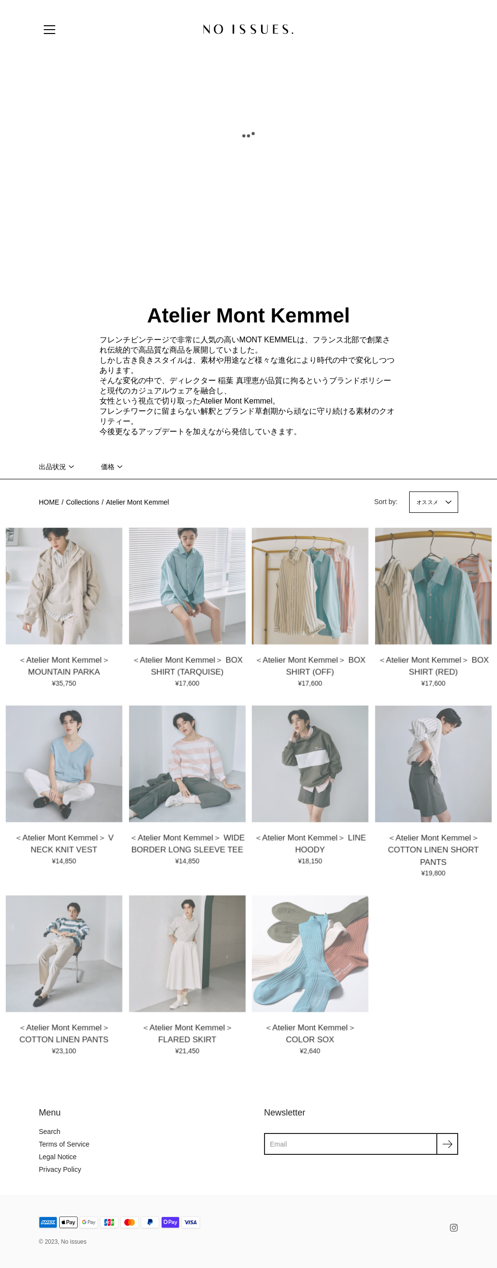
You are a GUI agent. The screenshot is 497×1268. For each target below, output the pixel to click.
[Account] (429, 29)
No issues (74, 1241)
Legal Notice (58, 1157)
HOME (49, 502)
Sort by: (386, 502)
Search (49, 1131)
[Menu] (49, 29)
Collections (82, 502)
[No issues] (248, 29)
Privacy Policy (60, 1169)
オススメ (427, 502)
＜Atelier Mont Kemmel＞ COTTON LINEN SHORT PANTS (433, 851)
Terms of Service (64, 1144)
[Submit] (447, 1144)
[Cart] (450, 29)
